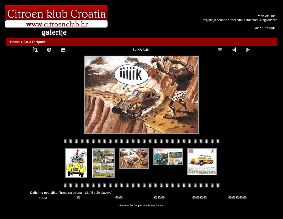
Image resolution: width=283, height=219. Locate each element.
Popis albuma (266, 16)
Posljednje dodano (214, 20)
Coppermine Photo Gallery (149, 205)
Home (15, 42)
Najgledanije (268, 20)
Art (25, 42)
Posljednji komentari (244, 20)
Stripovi (38, 42)
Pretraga (270, 28)
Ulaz (258, 28)
